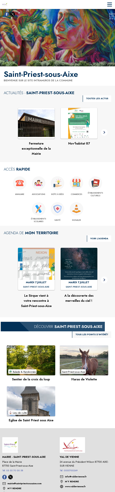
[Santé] (57, 220)
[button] (104, 132)
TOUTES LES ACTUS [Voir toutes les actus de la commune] (97, 98)
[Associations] (38, 194)
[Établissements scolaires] (38, 220)
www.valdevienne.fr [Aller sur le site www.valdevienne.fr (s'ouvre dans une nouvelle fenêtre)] (75, 486)
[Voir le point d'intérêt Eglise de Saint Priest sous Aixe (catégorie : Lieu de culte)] (31, 401)
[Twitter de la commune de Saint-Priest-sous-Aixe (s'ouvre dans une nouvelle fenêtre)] (12, 15)
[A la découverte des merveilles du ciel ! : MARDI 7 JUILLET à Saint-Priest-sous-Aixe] (79, 287)
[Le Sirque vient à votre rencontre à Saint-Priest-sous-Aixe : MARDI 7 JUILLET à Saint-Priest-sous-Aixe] (36, 287)
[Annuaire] (19, 194)
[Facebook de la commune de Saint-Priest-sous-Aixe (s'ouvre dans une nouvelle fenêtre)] (6, 15)
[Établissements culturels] (95, 194)
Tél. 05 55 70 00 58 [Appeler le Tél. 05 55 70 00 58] (12, 470)
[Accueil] (4, 4)
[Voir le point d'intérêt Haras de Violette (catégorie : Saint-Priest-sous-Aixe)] (84, 360)
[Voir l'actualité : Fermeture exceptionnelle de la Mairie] (36, 123)
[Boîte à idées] (57, 194)
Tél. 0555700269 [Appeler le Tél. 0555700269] (69, 470)
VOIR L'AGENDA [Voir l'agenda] (99, 238)
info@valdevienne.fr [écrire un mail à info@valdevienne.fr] (76, 476)
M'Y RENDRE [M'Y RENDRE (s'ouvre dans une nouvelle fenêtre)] (14, 488)
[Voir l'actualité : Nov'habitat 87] (79, 123)
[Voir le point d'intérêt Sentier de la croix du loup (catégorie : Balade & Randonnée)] (31, 360)
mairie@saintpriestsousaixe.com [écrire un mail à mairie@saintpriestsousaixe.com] (24, 483)
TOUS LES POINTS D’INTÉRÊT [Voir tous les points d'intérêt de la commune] (91, 334)
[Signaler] (76, 220)
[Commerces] (76, 194)
